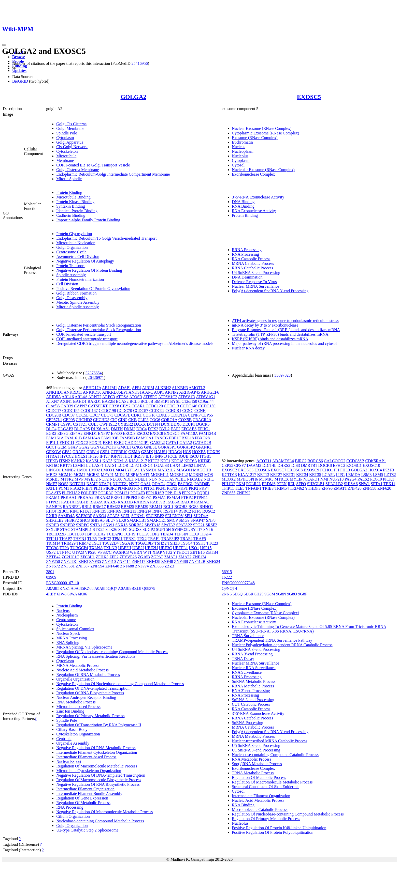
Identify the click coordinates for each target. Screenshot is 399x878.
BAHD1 (80, 401)
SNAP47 (198, 520)
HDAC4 (175, 452)
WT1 (147, 552)
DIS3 (295, 465)
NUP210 (336, 479)
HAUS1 (160, 452)
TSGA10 (127, 543)
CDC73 (107, 415)
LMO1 (82, 470)
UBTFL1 (180, 548)
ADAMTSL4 (283, 461)
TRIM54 (282, 488)
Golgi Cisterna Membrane (77, 169)
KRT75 (66, 465)
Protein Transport (70, 266)
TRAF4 (186, 538)
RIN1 (74, 511)
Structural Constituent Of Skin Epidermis (265, 786)
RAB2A (96, 502)
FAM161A (54, 438)
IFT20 (93, 456)
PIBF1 (87, 488)
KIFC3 (153, 461)
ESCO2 (142, 433)
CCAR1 (138, 406)
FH (336, 470)
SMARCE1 (156, 520)
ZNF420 (355, 488)
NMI (324, 479)
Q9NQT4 (229, 588)
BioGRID (20, 81)
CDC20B (53, 415)
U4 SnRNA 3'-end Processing (256, 272)
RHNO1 (206, 506)
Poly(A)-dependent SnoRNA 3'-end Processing (270, 291)
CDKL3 (163, 415)
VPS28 (90, 552)
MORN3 (196, 474)
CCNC (187, 410)
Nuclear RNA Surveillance (254, 668)
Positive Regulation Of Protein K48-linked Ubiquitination (279, 828)
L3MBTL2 (82, 465)
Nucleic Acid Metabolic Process (82, 670)
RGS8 (193, 506)
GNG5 (137, 447)
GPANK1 (204, 447)
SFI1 (188, 516)
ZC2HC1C (70, 557)
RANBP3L (72, 506)
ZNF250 (53, 561)
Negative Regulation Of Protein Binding (89, 270)
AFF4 (136, 388)
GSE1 (104, 452)
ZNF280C (69, 561)
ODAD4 (158, 484)
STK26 (111, 529)
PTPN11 (201, 497)
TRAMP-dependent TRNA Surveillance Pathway (272, 640)
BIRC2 (300, 461)
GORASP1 (167, 447)
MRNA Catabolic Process (253, 263)
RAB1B (82, 502)
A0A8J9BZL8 (129, 588)
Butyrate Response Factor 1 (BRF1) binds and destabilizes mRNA (286, 330)
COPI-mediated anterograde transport (87, 339)
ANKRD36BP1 (115, 392)
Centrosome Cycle (71, 252)
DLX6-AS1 (100, 429)
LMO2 (94, 470)
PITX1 (149, 488)
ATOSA (122, 397)
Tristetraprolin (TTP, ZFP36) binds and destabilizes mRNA (280, 334)
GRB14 (93, 452)
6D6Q (238, 594)
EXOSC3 (245, 470)
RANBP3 (54, 506)
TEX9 (194, 534)
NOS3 (63, 484)
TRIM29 (68, 543)
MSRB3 (52, 479)
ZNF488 (181, 561)
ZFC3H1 (87, 557)
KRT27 (276, 474)
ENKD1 (90, 433)
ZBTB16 (197, 552)
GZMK (147, 452)
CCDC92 (157, 410)
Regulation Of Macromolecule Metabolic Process (96, 766)
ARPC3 (108, 397)
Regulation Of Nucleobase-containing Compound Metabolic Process (112, 652)
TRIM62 (297, 488)
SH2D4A (200, 516)
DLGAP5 (82, 429)
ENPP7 (104, 433)
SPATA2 (168, 525)
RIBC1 (63, 511)
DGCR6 (202, 424)
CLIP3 (143, 420)
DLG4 (51, 429)
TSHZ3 (173, 543)
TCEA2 (99, 534)
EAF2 (175, 429)
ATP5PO (150, 397)
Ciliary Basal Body (72, 729)
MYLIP (296, 479)
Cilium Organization (73, 816)
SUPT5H (163, 529)
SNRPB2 (67, 525)
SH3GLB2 (54, 520)
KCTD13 (229, 474)
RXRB (51, 516)
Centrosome (66, 620)
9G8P (302, 594)
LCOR (123, 465)
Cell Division (67, 284)
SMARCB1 (136, 520)
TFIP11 (52, 538)
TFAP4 (205, 534)
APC (149, 392)
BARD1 (94, 401)
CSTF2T (80, 424)
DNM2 (129, 429)
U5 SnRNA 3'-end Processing (256, 745)
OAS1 (145, 484)
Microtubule (66, 156)
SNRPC (82, 525)
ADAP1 (124, 388)
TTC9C (52, 548)
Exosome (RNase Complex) (255, 137)
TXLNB (110, 548)
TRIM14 (53, 543)
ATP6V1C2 (167, 397)
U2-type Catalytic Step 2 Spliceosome (87, 830)
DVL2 (164, 429)
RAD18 (186, 502)
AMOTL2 (197, 388)
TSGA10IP (144, 543)
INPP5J (160, 456)
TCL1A (142, 534)
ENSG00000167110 (62, 583)
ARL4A (81, 397)
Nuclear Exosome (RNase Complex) (261, 128)
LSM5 (378, 474)
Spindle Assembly (71, 275)
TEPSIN (181, 534)
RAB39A (141, 502)
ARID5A (53, 397)
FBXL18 (186, 438)
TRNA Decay (243, 658)
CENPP (194, 415)
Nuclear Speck (68, 633)
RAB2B (110, 502)
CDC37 (68, 415)
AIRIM (148, 388)
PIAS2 (75, 488)
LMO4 (118, 470)
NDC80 (116, 479)
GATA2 (185, 442)
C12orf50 (189, 401)
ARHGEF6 (210, 392)
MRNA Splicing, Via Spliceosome (84, 647)
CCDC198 (107, 410)
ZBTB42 (53, 557)
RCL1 (168, 506)
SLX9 (121, 520)
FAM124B (207, 433)
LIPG (340, 474)
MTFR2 (67, 479)
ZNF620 (384, 488)
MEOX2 (229, 479)
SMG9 (184, 520)
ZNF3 (83, 561)
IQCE (172, 456)
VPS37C (104, 552)
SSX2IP (52, 529)
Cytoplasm (65, 137)
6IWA (72, 594)
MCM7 (80, 474)
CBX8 (114, 406)
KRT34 (302, 474)
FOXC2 (81, 442)
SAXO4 (99, 516)
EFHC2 (339, 465)
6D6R (248, 594)
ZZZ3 (169, 566)
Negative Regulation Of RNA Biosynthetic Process (98, 784)
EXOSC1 (354, 465)
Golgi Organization (72, 247)
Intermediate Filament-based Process (86, 757)
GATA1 (172, 442)
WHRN (136, 552)
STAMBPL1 (81, 529)
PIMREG (125, 488)
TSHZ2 (160, 543)
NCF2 (104, 479)
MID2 (120, 474)
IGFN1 (116, 456)
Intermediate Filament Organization (85, 789)
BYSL (175, 401)
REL (291, 484)
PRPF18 (117, 497)
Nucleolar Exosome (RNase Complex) (263, 169)
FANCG (161, 438)
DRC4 (141, 429)
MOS (208, 474)
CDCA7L (122, 415)
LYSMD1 (148, 470)
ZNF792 (243, 493)
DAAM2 (254, 465)
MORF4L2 (179, 474)
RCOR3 (181, 506)
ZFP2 (114, 557)
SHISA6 (98, 520)
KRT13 (263, 474)
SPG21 (199, 525)
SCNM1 (138, 516)
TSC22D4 (110, 543)
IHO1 (127, 456)
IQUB (184, 456)
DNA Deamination (247, 277)
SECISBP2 (155, 516)
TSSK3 (199, 543)
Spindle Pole (66, 133)
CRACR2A (202, 420)
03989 (51, 577)
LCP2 (134, 465)
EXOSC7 (278, 470)
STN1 (123, 529)
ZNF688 (127, 566)
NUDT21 (120, 484)
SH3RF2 (72, 520)
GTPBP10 (119, 452)
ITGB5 (205, 456)
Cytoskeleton (67, 151)
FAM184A (91, 438)
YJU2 (167, 552)
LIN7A (200, 465)
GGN (94, 447)
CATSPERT (98, 406)
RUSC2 (208, 511)
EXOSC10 (371, 465)
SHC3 (85, 520)
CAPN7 (80, 406)
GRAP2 (79, 452)
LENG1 (146, 465)
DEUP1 (188, 424)
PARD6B (202, 484)
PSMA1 (159, 497)
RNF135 (99, 511)
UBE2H (124, 548)
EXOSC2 (229, 470)
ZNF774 (142, 566)
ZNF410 (109, 561)
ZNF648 (112, 566)
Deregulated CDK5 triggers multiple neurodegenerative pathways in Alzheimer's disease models (134, 343)
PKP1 (183, 488)
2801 (50, 571)
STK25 (98, 529)
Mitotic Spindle (69, 179)
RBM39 (141, 506)
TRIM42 (84, 543)
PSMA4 (173, 497)
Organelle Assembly (72, 743)
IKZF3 (139, 456)
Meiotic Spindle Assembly (77, 302)
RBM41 (155, 506)
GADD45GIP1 (137, 442)
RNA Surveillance (247, 672)
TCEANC (115, 534)
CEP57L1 (54, 420)
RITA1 (85, 511)
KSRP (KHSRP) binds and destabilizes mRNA (270, 339)
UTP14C (64, 552)
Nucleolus (240, 156)
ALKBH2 (163, 388)
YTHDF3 (312, 488)
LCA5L (328, 474)
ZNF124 (199, 557)
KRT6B (204, 461)
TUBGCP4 (79, 548)
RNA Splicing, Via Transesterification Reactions (95, 656)
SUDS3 (135, 529)
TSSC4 (186, 543)
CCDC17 (53, 410)
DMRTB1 (309, 465)
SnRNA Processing (247, 722)
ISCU (194, 456)
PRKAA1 (69, 497)
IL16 (149, 456)
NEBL (180, 479)
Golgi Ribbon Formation (76, 293)
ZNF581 (68, 566)
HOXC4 (375, 470)
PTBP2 (187, 497)
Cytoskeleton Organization (78, 734)
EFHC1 (203, 429)
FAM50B (127, 438)
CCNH (200, 410)
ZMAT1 (170, 557)
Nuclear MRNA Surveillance (255, 286)
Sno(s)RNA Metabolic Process (257, 764)
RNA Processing (245, 254)
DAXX (140, 424)
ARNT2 (95, 397)
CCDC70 (124, 410)
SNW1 (109, 525)
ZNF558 (369, 488)
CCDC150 (207, 406)
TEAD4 (166, 534)
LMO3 (106, 470)
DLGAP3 (65, 429)
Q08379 (148, 588)
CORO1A (169, 420)
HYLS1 (81, 456)
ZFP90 (327, 488)
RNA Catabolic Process (251, 259)
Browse (18, 57)
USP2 (50, 552)
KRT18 (177, 461)
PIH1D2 (228, 484)
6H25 (259, 594)
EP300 (116, 433)
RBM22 (113, 506)
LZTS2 (390, 474)
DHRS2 (283, 465)
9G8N (281, 594)
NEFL (208, 479)
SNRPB (52, 525)
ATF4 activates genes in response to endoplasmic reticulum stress (285, 320)
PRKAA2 (85, 497)
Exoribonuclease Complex (253, 174)
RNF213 (129, 511)
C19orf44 (205, 401)
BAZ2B (108, 401)
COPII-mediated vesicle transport (83, 334)
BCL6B (146, 401)
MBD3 (51, 474)
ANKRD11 (73, 392)
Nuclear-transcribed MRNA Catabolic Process (269, 741)
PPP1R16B (155, 493)
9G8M (269, 594)
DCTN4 (153, 424)
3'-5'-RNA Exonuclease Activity (258, 197)
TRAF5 (199, 538)
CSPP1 (66, 424)
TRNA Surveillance (248, 636)
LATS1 (110, 465)
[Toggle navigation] (4, 45)
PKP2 (193, 488)
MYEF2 (90, 479)
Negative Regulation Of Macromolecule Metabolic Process (104, 812)
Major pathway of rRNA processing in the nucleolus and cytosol (284, 343)
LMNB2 (69, 470)
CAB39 (67, 406)
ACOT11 (264, 461)
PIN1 (138, 488)
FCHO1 (326, 470)
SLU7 (110, 520)
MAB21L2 (167, 470)
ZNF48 (167, 561)
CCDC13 (171, 406)
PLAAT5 (53, 493)
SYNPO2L (181, 529)
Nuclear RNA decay (248, 348)
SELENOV (174, 516)
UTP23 (78, 552)
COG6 (155, 420)
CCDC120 (154, 406)
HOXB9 (213, 452)
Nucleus (238, 147)
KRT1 (165, 461)
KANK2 (78, 461)
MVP (79, 479)
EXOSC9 (311, 470)
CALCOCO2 (334, 461)
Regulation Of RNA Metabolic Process (88, 674)
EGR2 (51, 433)
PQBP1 (203, 493)
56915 (227, 571)
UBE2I (138, 548)
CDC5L (82, 415)
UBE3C (165, 548)
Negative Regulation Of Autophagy (85, 261)
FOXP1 (95, 442)
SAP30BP (84, 516)
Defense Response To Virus (254, 282)
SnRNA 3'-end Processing (253, 700)
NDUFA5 (166, 479)
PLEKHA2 (71, 493)
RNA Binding (243, 206)
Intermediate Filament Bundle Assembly (89, 793)
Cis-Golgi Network (72, 147)
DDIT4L (269, 465)
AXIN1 (66, 401)
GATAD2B (202, 442)
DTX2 (153, 429)
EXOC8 (156, 433)
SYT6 (208, 529)
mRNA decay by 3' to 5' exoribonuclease (265, 325)
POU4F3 (137, 493)
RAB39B (157, 502)
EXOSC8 (295, 470)
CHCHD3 (101, 420)
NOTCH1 (77, 484)
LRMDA (353, 474)
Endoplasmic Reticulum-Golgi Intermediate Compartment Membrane (113, 174)
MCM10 (66, 474)
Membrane (65, 160)
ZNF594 (97, 566)
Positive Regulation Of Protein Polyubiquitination (272, 832)
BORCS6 (315, 461)
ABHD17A (92, 388)
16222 (227, 577)
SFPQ (301, 484)
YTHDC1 (181, 552)
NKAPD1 (311, 479)
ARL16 (68, 397)
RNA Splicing (67, 642)
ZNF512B (197, 561)
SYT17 (196, 529)
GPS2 (67, 452)
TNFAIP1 (253, 488)
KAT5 (107, 461)
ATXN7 (52, 401)
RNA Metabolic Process (76, 702)
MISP (130, 474)
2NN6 (227, 594)
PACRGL (185, 484)
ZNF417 (138, 561)
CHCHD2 (84, 420)
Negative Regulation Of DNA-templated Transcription (100, 775)
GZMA (134, 452)
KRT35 (315, 474)
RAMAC (201, 502)
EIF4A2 (76, 433)
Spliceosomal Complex (75, 629)
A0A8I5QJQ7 (105, 588)
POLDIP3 (89, 493)
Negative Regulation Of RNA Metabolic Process (96, 748)
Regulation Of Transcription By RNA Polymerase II (98, 725)
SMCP (172, 520)
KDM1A (120, 461)
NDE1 (128, 479)
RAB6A (172, 502)
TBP (88, 534)
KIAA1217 (138, 461)
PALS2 (363, 479)
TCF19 (129, 534)
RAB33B (125, 502)
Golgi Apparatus (69, 142)
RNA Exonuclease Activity (254, 211)
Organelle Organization (75, 679)
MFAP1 (107, 474)
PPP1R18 (173, 493)
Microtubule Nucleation (75, 243)
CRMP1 (52, 424)
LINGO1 (53, 470)
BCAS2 (122, 401)
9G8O (292, 594)
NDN (153, 479)
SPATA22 (184, 525)
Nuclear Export (68, 761)
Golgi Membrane (70, 128)
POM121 (122, 493)
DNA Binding (243, 201)
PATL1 (52, 488)
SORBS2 (136, 525)
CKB (132, 420)
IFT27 (104, 456)
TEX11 (389, 484)
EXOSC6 (262, 470)
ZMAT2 (185, 557)
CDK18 (149, 415)
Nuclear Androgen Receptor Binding (86, 697)
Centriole (64, 738)
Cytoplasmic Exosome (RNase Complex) (265, 133)
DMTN (117, 429)
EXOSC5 (309, 97)
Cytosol (238, 165)
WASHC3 (120, 552)
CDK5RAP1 (375, 461)
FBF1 (173, 438)
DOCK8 (325, 465)
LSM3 (366, 474)
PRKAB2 (102, 497)
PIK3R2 (110, 488)
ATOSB (135, 397)
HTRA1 (52, 456)
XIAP (157, 552)
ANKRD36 (92, 392)
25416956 (140, 63)
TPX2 (142, 538)
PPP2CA (189, 493)
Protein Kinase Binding (75, 201)
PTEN (282, 484)
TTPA (64, 548)
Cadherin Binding (70, 215)
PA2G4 (351, 479)
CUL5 (93, 424)
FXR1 (108, 442)
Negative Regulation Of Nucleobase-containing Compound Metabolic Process (120, 684)
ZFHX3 (102, 557)
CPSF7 (240, 465)
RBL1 (87, 506)
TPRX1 (130, 538)
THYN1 (79, 538)
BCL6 (134, 401)
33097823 (282, 375)
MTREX (282, 479)
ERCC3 (129, 433)
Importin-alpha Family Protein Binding (88, 220)
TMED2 (104, 538)
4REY (51, 594)
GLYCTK (108, 447)
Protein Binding (69, 192)
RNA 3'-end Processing (251, 690)
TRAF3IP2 (170, 538)
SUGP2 (148, 529)
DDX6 (175, 424)
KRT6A (190, 461)
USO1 (194, 548)
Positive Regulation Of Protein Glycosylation (93, 288)
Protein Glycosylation (74, 234)
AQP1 (159, 392)
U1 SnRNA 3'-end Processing (256, 750)
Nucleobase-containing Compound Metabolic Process (100, 821)
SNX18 (121, 525)
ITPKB (52, 461)
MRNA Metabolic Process (77, 665)
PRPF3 (131, 497)
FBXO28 (202, 438)
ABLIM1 (109, 388)
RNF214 (144, 511)
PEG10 (376, 479)
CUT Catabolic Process (251, 704)
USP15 (205, 548)
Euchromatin (242, 142)
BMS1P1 (161, 401)
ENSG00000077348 (238, 583)
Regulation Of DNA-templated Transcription (93, 688)
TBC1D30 (75, 534)
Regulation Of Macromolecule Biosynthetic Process (98, 780)
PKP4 (204, 488)
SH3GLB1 (315, 484)
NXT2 (134, 484)
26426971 (96, 377)
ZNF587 (83, 566)
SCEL (126, 516)
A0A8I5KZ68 (82, 588)
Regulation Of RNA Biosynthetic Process (90, 693)
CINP (122, 420)
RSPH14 (170, 511)
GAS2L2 (157, 442)
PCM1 (64, 488)
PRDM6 (268, 484)
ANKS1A (136, 392)
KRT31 (289, 474)
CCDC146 (188, 406)
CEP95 (69, 420)
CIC (113, 420)
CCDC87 (140, 410)
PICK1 (388, 479)
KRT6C (52, 465)
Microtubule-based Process (78, 706)
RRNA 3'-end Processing (252, 654)
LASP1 (98, 465)
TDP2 (154, 534)
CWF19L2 (108, 424)
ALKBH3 (180, 388)
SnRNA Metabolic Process (254, 681)
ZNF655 (228, 493)
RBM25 (127, 506)
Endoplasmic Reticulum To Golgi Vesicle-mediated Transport (106, 238)
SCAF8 (113, 516)
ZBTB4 (212, 552)
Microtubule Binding (73, 197)
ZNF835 (157, 566)
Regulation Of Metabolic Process (83, 802)
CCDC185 (71, 410)
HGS (187, 452)
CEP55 (207, 415)
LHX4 (175, 465)
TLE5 (92, 538)
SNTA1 (96, 525)
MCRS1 (93, 474)
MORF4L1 (160, 474)
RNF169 (114, 511)
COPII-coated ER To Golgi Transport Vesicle (93, 165)
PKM (240, 484)
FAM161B (73, 438)
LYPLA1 (132, 470)
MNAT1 (143, 474)
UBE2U (151, 548)
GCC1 (51, 447)
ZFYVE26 (128, 557)
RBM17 (99, 506)
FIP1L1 (52, 442)
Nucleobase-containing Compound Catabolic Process (275, 754)
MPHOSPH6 (247, 479)
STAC (65, 529)
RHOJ (51, 511)
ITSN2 (64, 461)
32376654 (94, 373)
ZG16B (144, 557)
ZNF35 (95, 561)
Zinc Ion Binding (70, 711)
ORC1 (171, 484)
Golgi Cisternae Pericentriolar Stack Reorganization (98, 325)
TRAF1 (154, 538)
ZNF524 (213, 561)
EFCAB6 (189, 429)
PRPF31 (145, 497)
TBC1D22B (56, 534)
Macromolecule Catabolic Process (260, 809)
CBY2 (125, 406)
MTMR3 (266, 479)
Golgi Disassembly (71, 298)
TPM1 (117, 538)
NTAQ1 (104, 484)
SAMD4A (66, 516)
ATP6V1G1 (205, 397)
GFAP (73, 447)
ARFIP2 (171, 392)
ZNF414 (124, 561)
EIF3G (62, 433)
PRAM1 (53, 497)
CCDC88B (355, 461)
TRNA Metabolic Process (253, 773)
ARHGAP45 (189, 392)
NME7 (51, 484)
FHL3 (345, 470)
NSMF (92, 484)
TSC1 (96, 543)
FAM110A (189, 433)
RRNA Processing (247, 250)
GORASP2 (186, 447)
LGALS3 (161, 465)
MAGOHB (202, 470)
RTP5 (196, 511)
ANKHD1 (54, 392)
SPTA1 (376, 484)
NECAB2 (195, 479)
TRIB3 (268, 488)
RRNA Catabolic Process (252, 268)
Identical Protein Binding (76, 211)
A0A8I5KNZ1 (58, 588)
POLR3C (105, 493)
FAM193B (110, 438)
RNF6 (157, 511)
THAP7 (65, 538)
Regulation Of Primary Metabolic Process (90, 716)
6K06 (82, 594)
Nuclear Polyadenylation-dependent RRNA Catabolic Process (282, 645)
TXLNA (96, 548)
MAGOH (184, 470)
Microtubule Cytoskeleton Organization (88, 770)
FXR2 (119, 442)
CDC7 (95, 415)
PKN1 (161, 488)
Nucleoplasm (242, 151)
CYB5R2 (125, 424)
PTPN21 (53, 502)
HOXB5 (199, 452)
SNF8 (211, 520)
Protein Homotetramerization (80, 279)
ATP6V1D (186, 397)
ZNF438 (153, 561)
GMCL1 (124, 447)
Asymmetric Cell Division (77, 256)
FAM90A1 (144, 438)
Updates (19, 70)
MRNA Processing (71, 638)
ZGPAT (157, 557)
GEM (62, 447)
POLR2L (253, 484)
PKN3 (172, 488)
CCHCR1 (173, 410)
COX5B (185, 420)
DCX (165, 424)
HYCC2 (67, 456)
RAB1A (67, 502)
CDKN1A (178, 415)
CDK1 (136, 415)
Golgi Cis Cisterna (71, 124)
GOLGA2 (133, 97)
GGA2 (84, 447)
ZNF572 (53, 566)
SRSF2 (211, 525)
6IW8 (61, 594)
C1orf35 (53, 406)
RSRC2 (185, 511)
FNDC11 (67, 442)
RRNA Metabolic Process (253, 686)
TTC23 (212, 543)
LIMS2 (187, 465)
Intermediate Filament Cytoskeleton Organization (96, 752)
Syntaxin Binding (70, 206)
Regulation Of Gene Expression (82, 798)
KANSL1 (93, 461)
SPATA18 (152, 525)
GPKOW (53, 452)
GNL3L (150, 447)
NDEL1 (141, 479)
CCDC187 (89, 410)
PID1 (98, 488)
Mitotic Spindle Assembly (77, 307)
